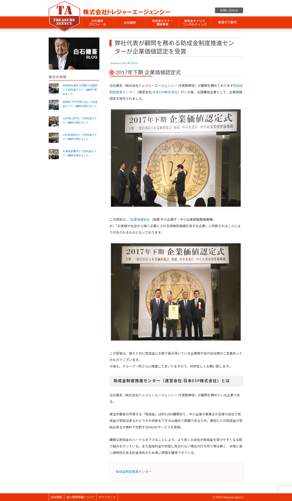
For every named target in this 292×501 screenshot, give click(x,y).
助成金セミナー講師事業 (162, 22)
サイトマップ (107, 497)
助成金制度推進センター (133, 471)
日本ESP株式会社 (165, 92)
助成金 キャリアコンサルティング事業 (194, 22)
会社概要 (130, 22)
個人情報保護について (80, 497)
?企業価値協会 (139, 219)
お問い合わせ (229, 10)
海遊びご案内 (227, 22)
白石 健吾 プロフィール (97, 22)
